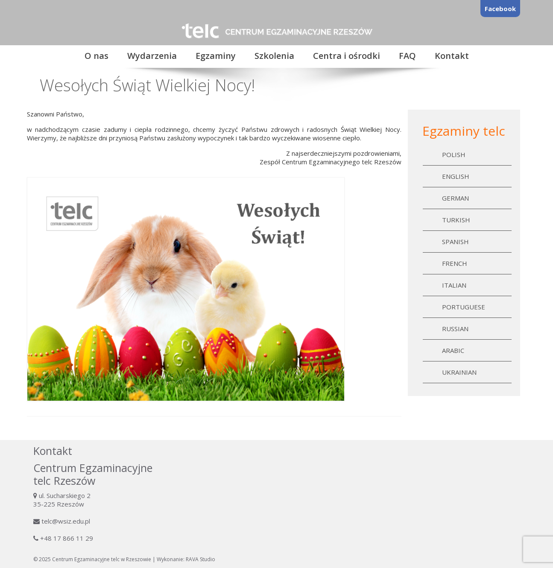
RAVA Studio (200, 559)
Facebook (500, 8)
